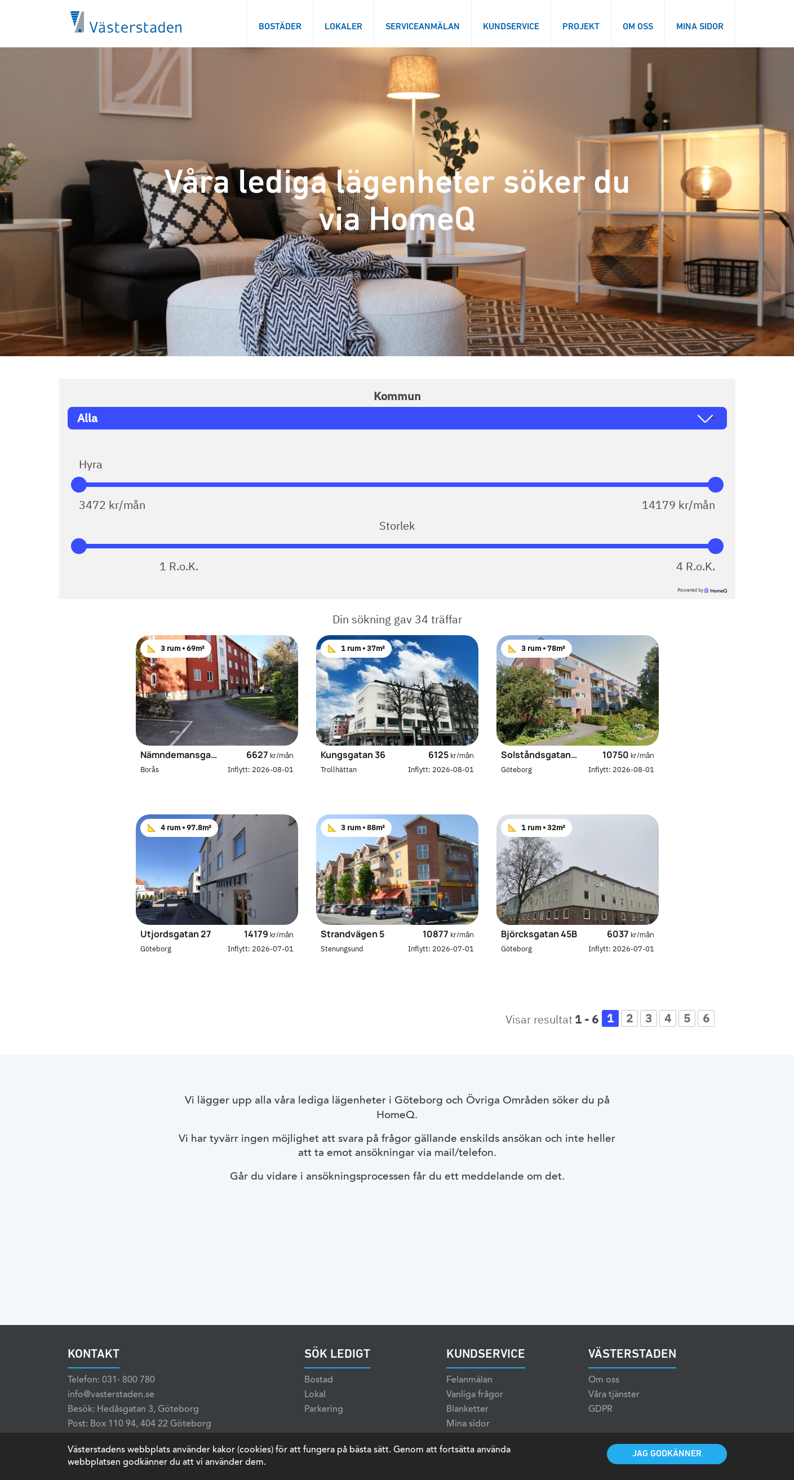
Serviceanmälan (422, 27)
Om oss (638, 27)
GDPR (600, 1424)
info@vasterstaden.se (111, 1410)
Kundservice (511, 27)
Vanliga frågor (474, 1410)
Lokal (315, 1410)
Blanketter (467, 1424)
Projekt (581, 27)
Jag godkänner (667, 1454)
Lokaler (343, 27)
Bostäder (280, 27)
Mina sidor (700, 27)
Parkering (323, 1424)
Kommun (397, 396)
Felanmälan (469, 1395)
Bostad (318, 1395)
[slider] (79, 485)
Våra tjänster (614, 1410)
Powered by (702, 590)
